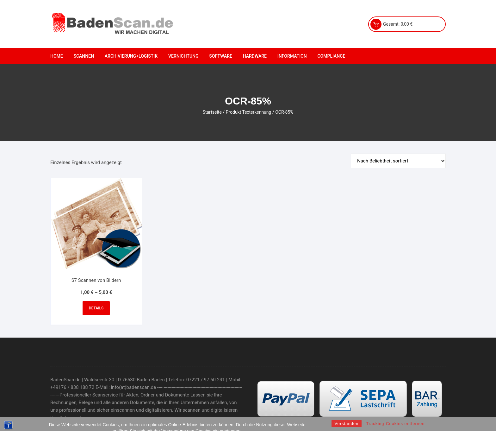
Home (56, 56)
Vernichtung (183, 56)
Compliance (331, 56)
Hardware (255, 56)
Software (220, 56)
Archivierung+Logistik (131, 56)
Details (96, 308)
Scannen (83, 56)
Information (292, 56)
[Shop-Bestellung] (398, 161)
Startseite (212, 112)
